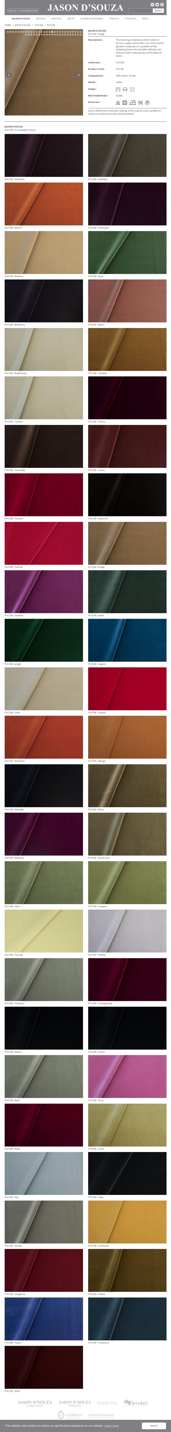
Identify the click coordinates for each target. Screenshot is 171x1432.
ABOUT (71, 18)
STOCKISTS (130, 18)
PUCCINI (39, 25)
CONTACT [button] (114, 18)
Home (8, 25)
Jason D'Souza (23, 25)
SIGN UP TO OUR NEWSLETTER (22, 10)
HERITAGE (56, 18)
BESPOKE (40, 18)
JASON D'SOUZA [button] (21, 18)
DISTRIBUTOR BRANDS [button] (91, 18)
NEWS (145, 18)
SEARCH (158, 10)
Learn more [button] (112, 1425)
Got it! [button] (154, 1425)
